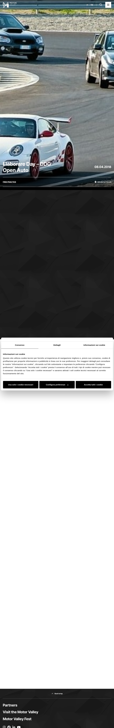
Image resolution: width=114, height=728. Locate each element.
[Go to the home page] (10, 4)
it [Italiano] (87, 5)
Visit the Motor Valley (20, 712)
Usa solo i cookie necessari (20, 385)
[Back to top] (57, 693)
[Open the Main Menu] (108, 5)
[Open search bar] (101, 4)
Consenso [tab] (19, 345)
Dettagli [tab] (57, 345)
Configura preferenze (57, 385)
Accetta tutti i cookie (93, 385)
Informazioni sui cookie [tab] (94, 345)
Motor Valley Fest (17, 719)
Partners (10, 705)
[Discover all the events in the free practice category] (9, 182)
